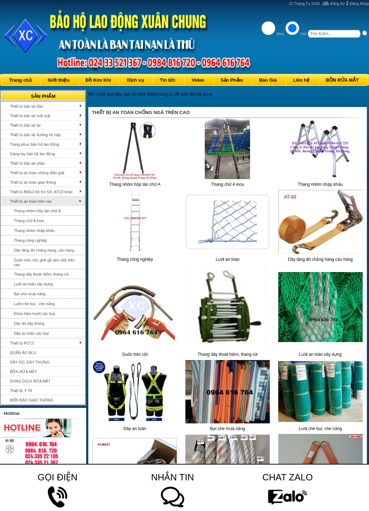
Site (303, 34)
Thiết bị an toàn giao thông (33, 182)
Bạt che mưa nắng (29, 294)
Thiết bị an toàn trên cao (31, 201)
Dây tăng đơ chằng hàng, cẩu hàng (44, 250)
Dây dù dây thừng (29, 323)
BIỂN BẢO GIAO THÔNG (31, 400)
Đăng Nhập (359, 3)
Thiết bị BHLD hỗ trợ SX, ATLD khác (41, 192)
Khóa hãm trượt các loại (34, 313)
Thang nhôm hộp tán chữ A (37, 211)
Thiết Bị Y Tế (21, 391)
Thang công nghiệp (30, 240)
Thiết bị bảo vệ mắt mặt (30, 116)
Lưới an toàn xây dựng (33, 284)
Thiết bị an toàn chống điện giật (37, 173)
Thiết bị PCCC (22, 343)
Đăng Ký (337, 3)
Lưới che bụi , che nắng (34, 304)
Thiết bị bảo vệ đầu (26, 106)
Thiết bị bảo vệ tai (25, 125)
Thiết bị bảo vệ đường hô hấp (35, 135)
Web (280, 34)
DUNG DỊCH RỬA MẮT (30, 381)
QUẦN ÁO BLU (23, 353)
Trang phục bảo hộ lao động (34, 144)
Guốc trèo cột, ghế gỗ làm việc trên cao (44, 262)
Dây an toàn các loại (31, 333)
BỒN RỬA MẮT (23, 372)
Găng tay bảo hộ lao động (32, 154)
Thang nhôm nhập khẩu (34, 230)
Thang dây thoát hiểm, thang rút (41, 274)
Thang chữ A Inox (29, 221)
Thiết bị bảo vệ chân (27, 163)
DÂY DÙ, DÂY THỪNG (30, 362)
